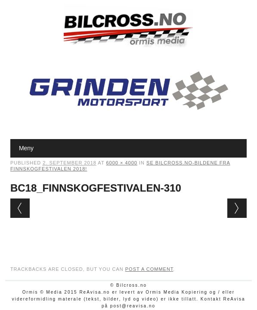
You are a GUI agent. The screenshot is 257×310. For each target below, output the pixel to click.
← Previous (20, 208)
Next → (237, 208)
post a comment (149, 269)
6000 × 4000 (121, 162)
